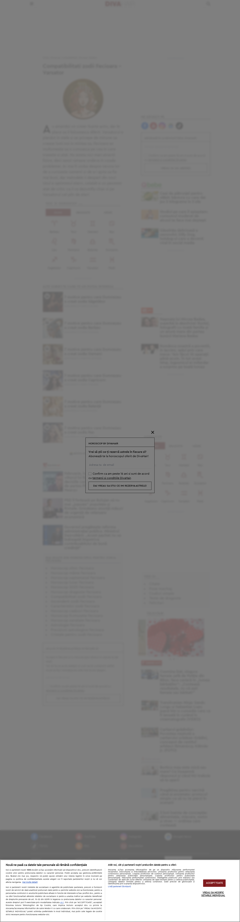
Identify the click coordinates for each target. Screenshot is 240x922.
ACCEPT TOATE (214, 883)
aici (62, 902)
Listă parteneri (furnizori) (119, 887)
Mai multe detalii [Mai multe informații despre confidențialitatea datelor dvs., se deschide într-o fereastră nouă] (30, 882)
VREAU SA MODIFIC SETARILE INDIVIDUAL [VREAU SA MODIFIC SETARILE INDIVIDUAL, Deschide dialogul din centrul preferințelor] (213, 894)
